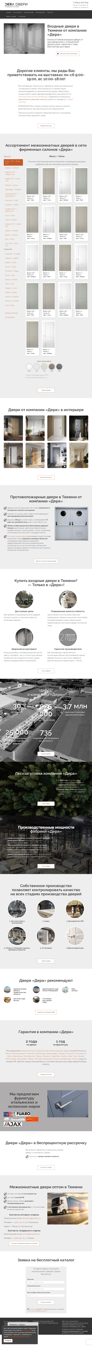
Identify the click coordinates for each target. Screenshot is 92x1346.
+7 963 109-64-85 (20, 1222)
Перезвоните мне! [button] (45, 125)
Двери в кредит (11, 16)
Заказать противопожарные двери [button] (46, 561)
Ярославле (22, 1059)
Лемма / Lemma (11, 185)
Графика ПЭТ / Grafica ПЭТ (11, 210)
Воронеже (18, 1056)
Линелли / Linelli (11, 200)
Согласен (8, 1340)
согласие (85, 1331)
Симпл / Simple (11, 220)
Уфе (70, 1056)
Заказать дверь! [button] (46, 754)
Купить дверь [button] (46, 803)
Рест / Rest (9, 239)
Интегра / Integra (12, 271)
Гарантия (50, 12)
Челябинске (29, 1056)
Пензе (8, 1053)
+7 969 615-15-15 (20, 1238)
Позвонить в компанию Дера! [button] (46, 1012)
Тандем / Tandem (11, 231)
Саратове (55, 1056)
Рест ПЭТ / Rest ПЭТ (11, 245)
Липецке (38, 1059)
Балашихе (47, 1059)
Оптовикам (22, 16)
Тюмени (46, 1056)
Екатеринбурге (19, 1053)
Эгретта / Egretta (12, 297)
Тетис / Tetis (10, 275)
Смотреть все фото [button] (46, 477)
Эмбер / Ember (11, 292)
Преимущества (29, 12)
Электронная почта (33, 1286)
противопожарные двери (57, 1051)
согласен (32, 1309)
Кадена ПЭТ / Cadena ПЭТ (10, 173)
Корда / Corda (10, 262)
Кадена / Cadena (11, 168)
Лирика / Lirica (11, 288)
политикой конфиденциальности (37, 1311)
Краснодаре (52, 1053)
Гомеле (63, 1056)
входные (40, 1051)
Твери (30, 1059)
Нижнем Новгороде (36, 1053)
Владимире (66, 1059)
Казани (81, 1056)
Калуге (75, 1059)
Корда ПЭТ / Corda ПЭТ (12, 180)
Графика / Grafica (12, 205)
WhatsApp (43, 97)
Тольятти (70, 1053)
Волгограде (11, 1059)
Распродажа (10, 317)
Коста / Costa (10, 267)
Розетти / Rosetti (11, 301)
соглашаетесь (26, 1330)
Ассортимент (17, 12)
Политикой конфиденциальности (19, 1336)
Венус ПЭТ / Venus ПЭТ (12, 162)
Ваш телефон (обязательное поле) (38, 1292)
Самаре (61, 1053)
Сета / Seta (9, 305)
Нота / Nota (10, 215)
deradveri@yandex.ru (31, 1218)
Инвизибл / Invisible (12, 254)
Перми (39, 1056)
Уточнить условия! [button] (46, 1167)
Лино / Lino (9, 284)
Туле (75, 1056)
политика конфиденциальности (71, 1331)
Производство (40, 12)
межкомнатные (28, 1051)
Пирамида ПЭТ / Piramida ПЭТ (11, 195)
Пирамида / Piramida (13, 189)
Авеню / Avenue (11, 235)
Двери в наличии (11, 313)
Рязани (56, 1059)
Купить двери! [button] (46, 671)
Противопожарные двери (17, 536)
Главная (8, 12)
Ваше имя (30, 1279)
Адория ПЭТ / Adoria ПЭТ (13, 225)
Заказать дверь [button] (46, 390)
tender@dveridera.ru (31, 1234)
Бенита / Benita (11, 280)
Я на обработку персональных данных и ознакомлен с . (45, 1310)
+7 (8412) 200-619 (80, 2)
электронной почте (27, 97)
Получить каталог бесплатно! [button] (67, 53)
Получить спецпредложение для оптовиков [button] (24, 1243)
